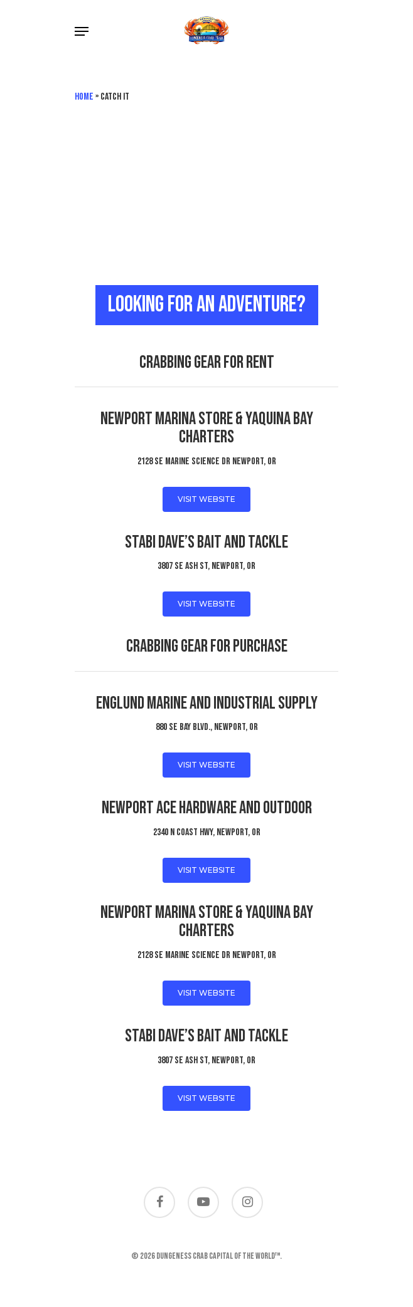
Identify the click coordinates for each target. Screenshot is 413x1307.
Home (84, 97)
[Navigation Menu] (81, 31)
